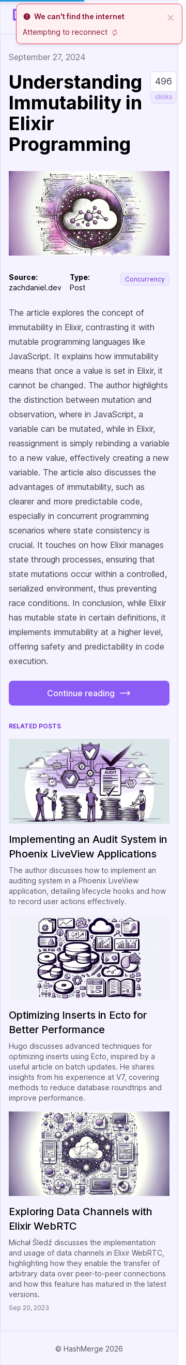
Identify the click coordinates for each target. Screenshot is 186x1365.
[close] (170, 16)
